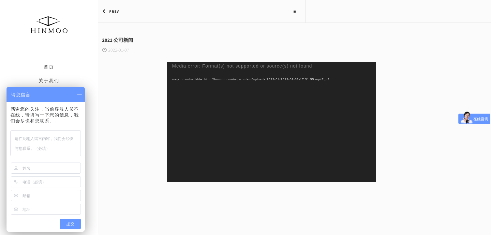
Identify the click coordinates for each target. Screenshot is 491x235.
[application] (222, 122)
